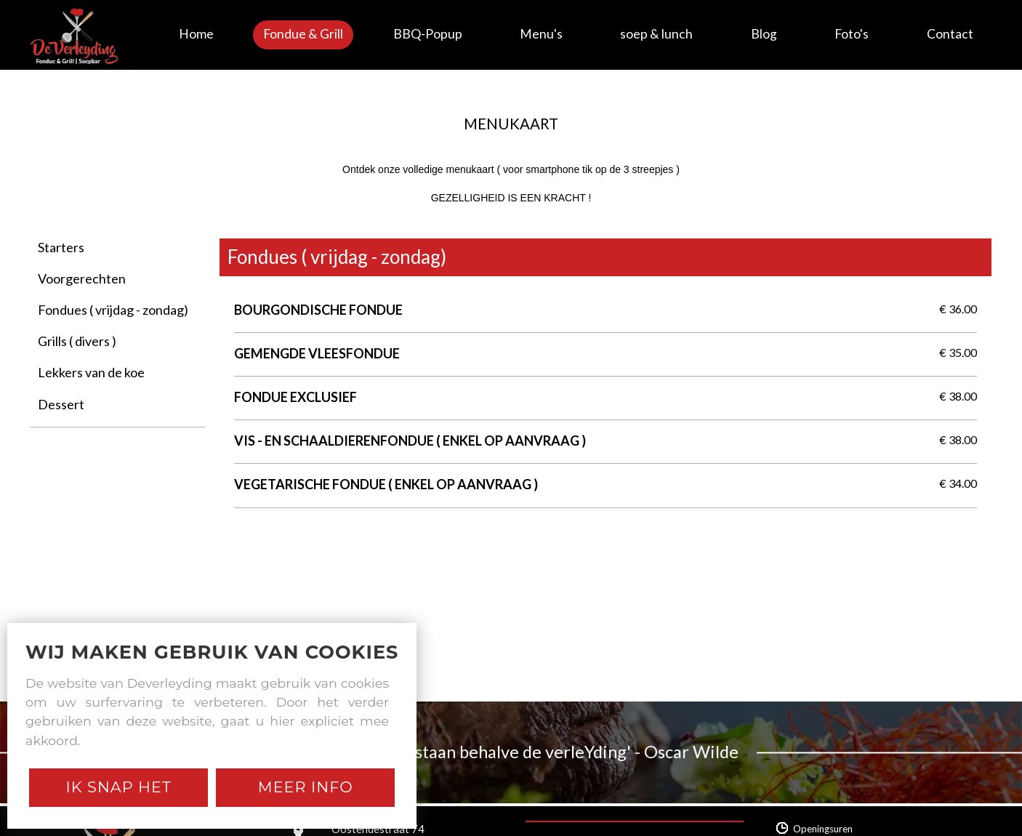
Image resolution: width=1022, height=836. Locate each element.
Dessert (61, 404)
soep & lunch (656, 33)
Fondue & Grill (303, 33)
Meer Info (305, 787)
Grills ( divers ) (77, 341)
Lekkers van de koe (91, 372)
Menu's (541, 33)
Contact (950, 33)
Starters (61, 247)
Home (196, 33)
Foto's (851, 33)
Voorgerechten (82, 278)
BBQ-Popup (427, 33)
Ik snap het (119, 787)
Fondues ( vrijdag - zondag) (113, 310)
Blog (764, 33)
